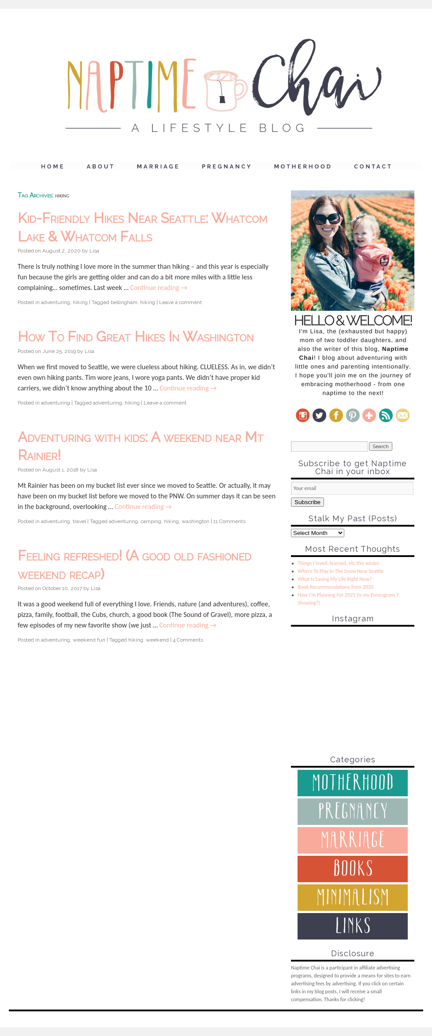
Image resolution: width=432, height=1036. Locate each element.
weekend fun (89, 640)
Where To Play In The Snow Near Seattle (341, 571)
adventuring (55, 302)
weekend (157, 640)
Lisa (94, 251)
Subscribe (307, 502)
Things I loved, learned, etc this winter (339, 563)
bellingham (124, 302)
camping (151, 521)
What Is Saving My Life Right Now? (335, 579)
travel (79, 521)
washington (195, 521)
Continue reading (158, 287)
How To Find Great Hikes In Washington (136, 336)
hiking (80, 302)
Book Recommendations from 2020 (336, 587)
